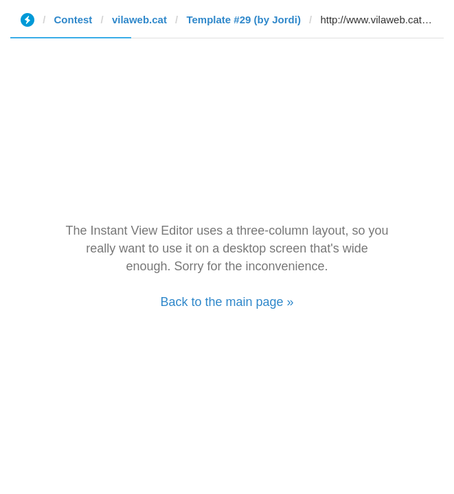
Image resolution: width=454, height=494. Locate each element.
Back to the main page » (226, 302)
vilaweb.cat (139, 19)
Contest (73, 19)
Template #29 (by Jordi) (243, 19)
